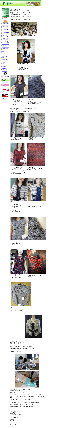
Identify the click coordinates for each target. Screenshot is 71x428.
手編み (5, 23)
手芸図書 (4, 48)
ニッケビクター (5, 36)
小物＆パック (5, 47)
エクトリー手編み (5, 39)
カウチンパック (4, 45)
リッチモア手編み (5, 25)
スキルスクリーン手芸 (5, 44)
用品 (3, 51)
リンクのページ (4, 71)
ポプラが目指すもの (5, 63)
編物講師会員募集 (4, 59)
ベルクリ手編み (5, 32)
